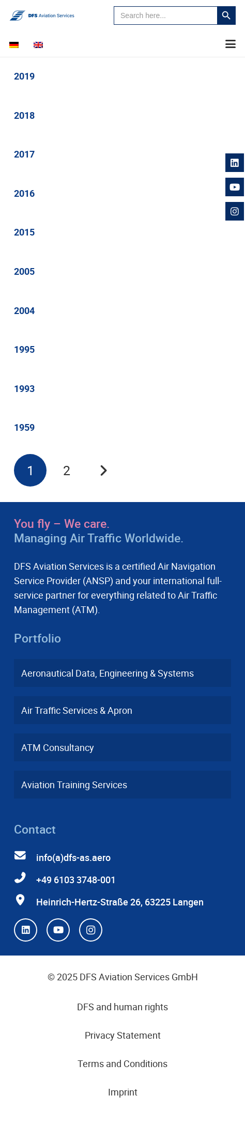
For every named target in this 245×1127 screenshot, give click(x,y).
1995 (24, 349)
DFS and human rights (122, 1006)
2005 (24, 271)
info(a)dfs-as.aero (73, 857)
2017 (24, 154)
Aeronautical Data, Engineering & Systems (107, 673)
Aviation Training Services (74, 784)
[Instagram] (90, 930)
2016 (24, 193)
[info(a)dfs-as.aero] (25, 856)
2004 (24, 310)
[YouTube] (58, 930)
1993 (24, 388)
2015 (24, 232)
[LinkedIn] (25, 930)
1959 (24, 427)
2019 (24, 76)
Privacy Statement (123, 1035)
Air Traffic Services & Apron (76, 710)
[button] (230, 44)
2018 (24, 115)
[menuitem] (15, 44)
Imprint (122, 1092)
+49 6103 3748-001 (76, 879)
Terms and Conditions (122, 1063)
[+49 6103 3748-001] (25, 878)
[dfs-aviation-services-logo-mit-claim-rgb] (41, 15)
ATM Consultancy (57, 747)
